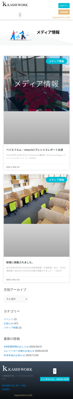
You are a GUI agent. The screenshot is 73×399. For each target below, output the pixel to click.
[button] (20, 15)
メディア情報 (11, 327)
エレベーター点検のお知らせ (19, 350)
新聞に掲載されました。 (20, 262)
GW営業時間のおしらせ (16, 346)
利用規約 (6, 389)
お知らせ (8, 323)
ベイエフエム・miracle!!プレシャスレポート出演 (34, 149)
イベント (8, 319)
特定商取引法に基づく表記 (14, 385)
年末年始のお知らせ (14, 355)
